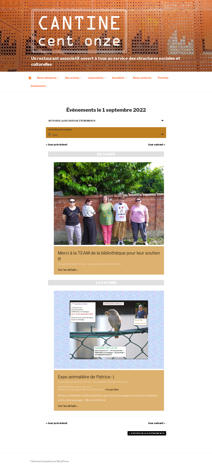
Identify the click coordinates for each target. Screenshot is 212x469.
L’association (97, 77)
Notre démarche (48, 77)
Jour (53, 134)
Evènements (38, 86)
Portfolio (163, 77)
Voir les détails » (68, 269)
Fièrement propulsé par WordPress (49, 461)
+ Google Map (112, 389)
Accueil (31, 78)
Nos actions (73, 77)
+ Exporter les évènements (147, 433)
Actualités (120, 77)
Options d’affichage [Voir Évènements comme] (60, 130)
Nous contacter (142, 77)
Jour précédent (56, 144)
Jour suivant (156, 144)
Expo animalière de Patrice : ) (86, 376)
